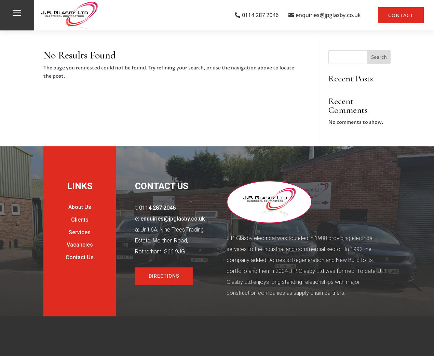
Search (379, 57)
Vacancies (80, 244)
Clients (80, 219)
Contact (400, 15)
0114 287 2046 (260, 15)
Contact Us (80, 257)
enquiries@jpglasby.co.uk (328, 15)
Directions (164, 276)
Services (80, 232)
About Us (79, 207)
